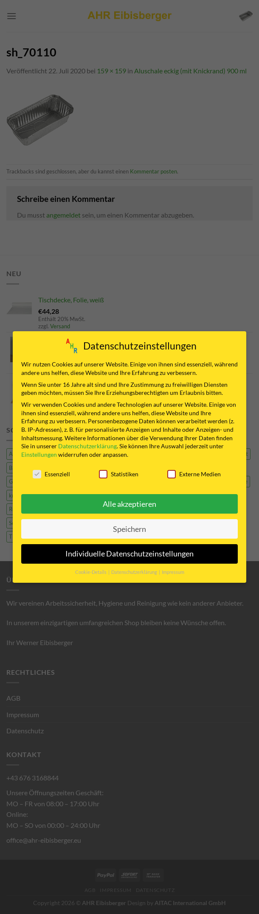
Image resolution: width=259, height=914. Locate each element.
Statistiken (118, 471)
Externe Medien (194, 471)
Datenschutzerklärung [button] (134, 568)
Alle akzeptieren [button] (129, 500)
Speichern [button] (129, 525)
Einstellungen (39, 451)
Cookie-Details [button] (91, 568)
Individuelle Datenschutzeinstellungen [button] (129, 550)
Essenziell (51, 471)
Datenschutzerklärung (87, 442)
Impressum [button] (173, 568)
